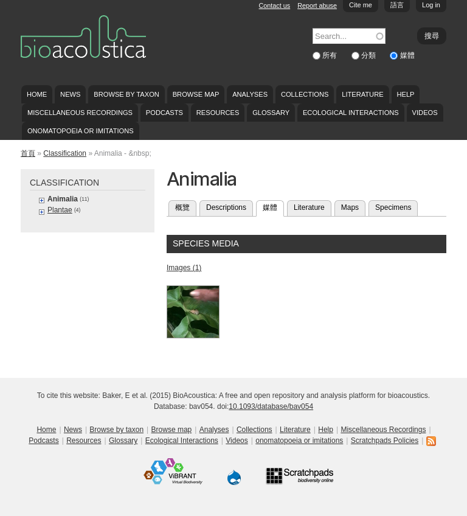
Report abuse (317, 5)
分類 (369, 55)
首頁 (28, 153)
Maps (350, 207)
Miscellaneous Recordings (80, 112)
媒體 (407, 55)
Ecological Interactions (351, 112)
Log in (431, 5)
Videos (425, 112)
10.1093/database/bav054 (271, 406)
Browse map (196, 94)
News (70, 94)
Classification (64, 153)
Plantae (59, 210)
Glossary (270, 112)
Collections (305, 94)
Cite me (360, 5)
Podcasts (164, 112)
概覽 (182, 207)
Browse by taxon (126, 94)
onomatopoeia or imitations (80, 130)
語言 (397, 5)
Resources (217, 112)
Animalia (62, 199)
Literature (362, 94)
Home (37, 94)
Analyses (250, 94)
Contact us (275, 5)
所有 (330, 55)
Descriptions (226, 207)
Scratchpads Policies (384, 440)
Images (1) (184, 267)
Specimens (393, 207)
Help (405, 94)
